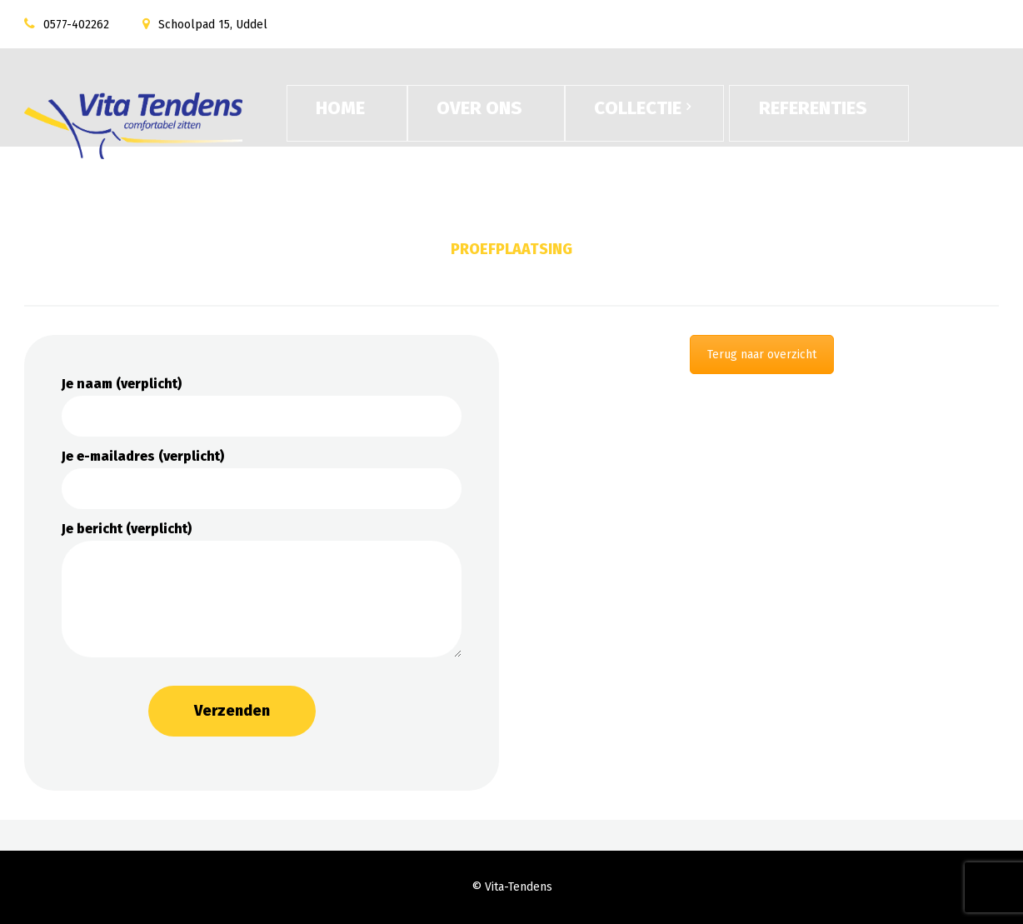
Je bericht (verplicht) (262, 589)
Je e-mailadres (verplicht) (262, 478)
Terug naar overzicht (761, 354)
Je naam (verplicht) (262, 406)
